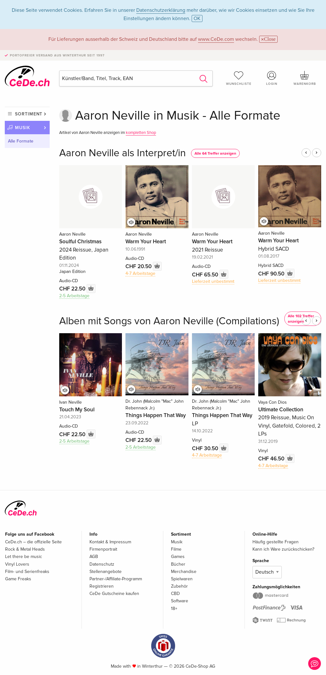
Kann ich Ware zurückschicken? (283, 549)
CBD (175, 593)
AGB (93, 556)
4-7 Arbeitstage (140, 273)
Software (179, 601)
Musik (22, 127)
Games (178, 556)
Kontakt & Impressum (110, 542)
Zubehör (179, 586)
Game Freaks (18, 579)
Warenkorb (304, 78)
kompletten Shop (141, 132)
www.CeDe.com (216, 39)
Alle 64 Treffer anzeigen (215, 153)
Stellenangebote (105, 571)
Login (271, 78)
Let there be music (23, 556)
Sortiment (28, 114)
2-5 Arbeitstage (74, 295)
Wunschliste (238, 78)
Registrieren (101, 586)
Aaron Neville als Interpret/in (122, 153)
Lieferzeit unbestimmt (213, 281)
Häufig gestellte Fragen (275, 542)
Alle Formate (20, 141)
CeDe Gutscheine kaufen (114, 593)
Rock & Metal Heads (25, 549)
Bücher (178, 564)
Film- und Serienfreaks (27, 571)
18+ (174, 608)
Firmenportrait (103, 549)
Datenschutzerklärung (160, 10)
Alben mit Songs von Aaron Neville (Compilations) (169, 321)
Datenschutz (101, 564)
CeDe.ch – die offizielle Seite (33, 542)
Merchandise (183, 571)
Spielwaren (182, 579)
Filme (176, 549)
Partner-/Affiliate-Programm (115, 579)
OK (197, 18)
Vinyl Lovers (17, 564)
